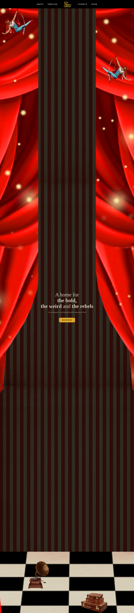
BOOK (94, 4)
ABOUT (40, 4)
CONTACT (82, 4)
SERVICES (53, 4)
